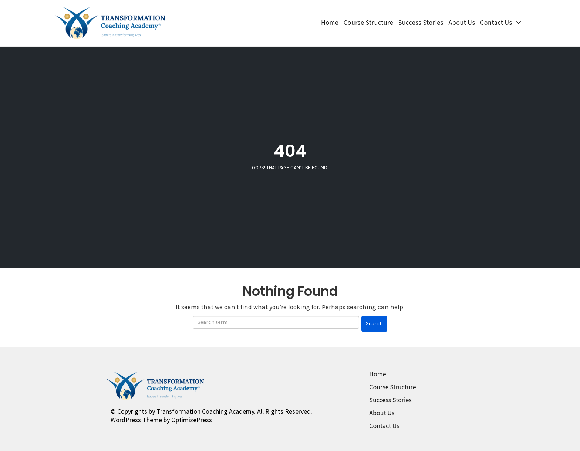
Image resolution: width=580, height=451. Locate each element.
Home (329, 23)
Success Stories (421, 23)
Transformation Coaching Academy (205, 411)
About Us (461, 23)
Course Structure (368, 23)
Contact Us (496, 23)
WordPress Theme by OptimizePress (161, 420)
